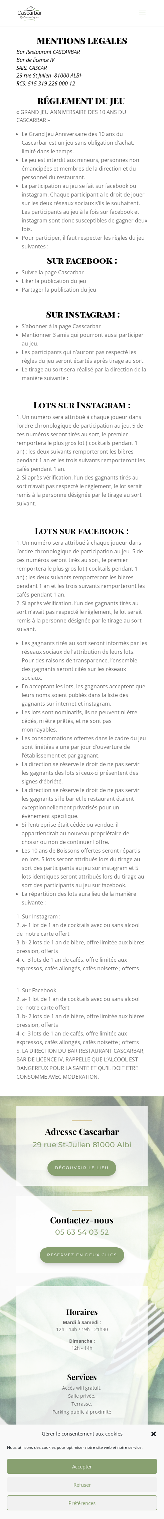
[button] (153, 1434)
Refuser (82, 1484)
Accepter (82, 1466)
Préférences (82, 1503)
